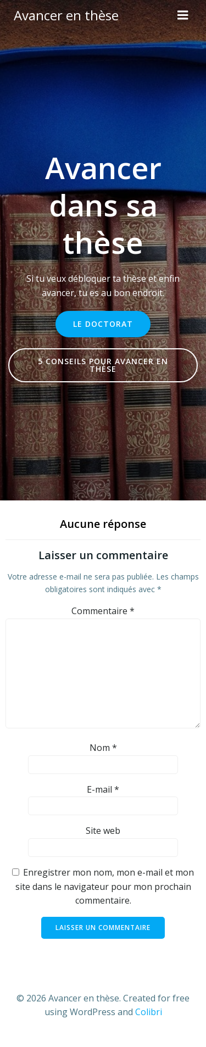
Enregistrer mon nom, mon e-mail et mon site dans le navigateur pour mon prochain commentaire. (104, 886)
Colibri (148, 1012)
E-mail (103, 789)
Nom (103, 748)
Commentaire (103, 611)
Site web (103, 831)
